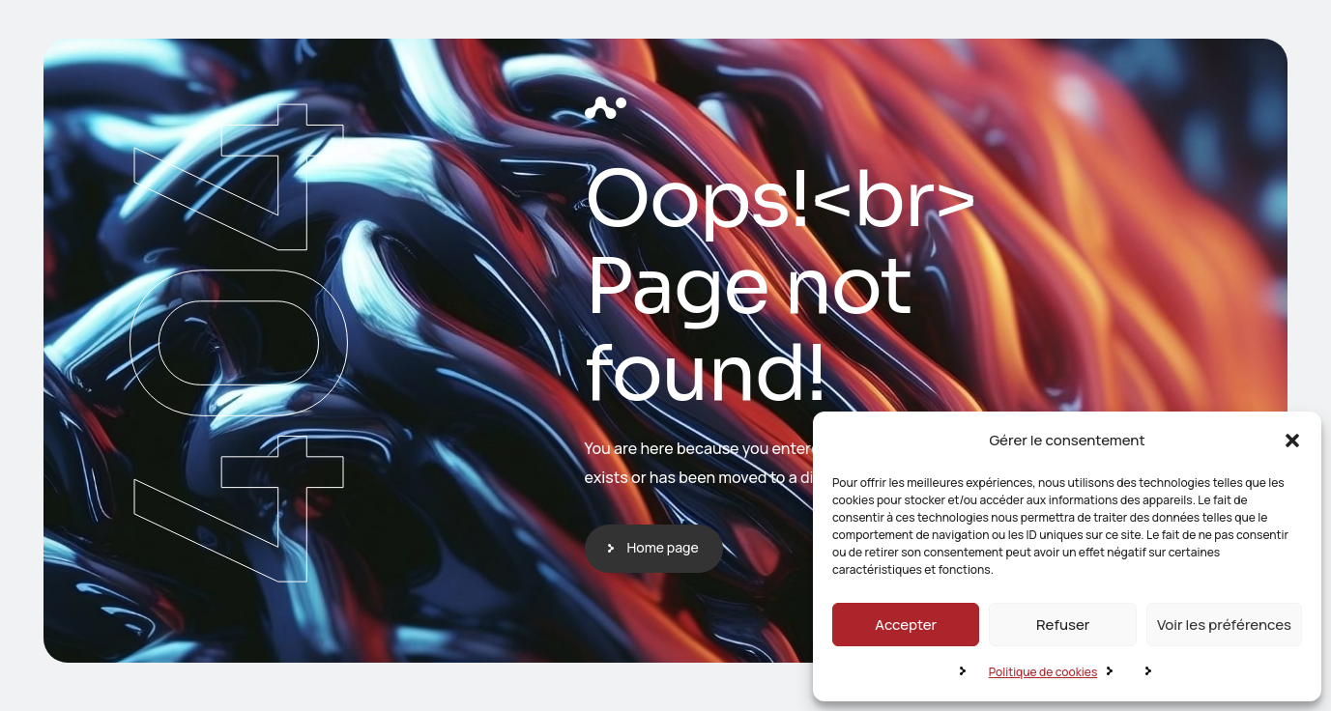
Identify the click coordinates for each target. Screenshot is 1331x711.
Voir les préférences (1224, 624)
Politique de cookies (1043, 672)
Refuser (1062, 624)
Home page (663, 547)
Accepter (906, 624)
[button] (1292, 440)
